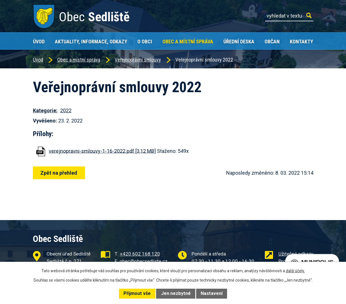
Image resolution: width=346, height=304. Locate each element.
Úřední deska (238, 42)
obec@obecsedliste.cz (143, 261)
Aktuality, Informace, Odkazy (91, 42)
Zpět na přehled (59, 173)
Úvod (39, 42)
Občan (272, 42)
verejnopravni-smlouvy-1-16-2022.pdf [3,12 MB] (102, 151)
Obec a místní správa (187, 42)
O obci (144, 42)
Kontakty (301, 42)
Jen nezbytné (176, 293)
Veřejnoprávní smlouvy (138, 60)
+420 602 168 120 (140, 254)
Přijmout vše (137, 293)
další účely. (295, 271)
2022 (66, 110)
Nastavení (212, 293)
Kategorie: (45, 110)
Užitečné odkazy (295, 254)
